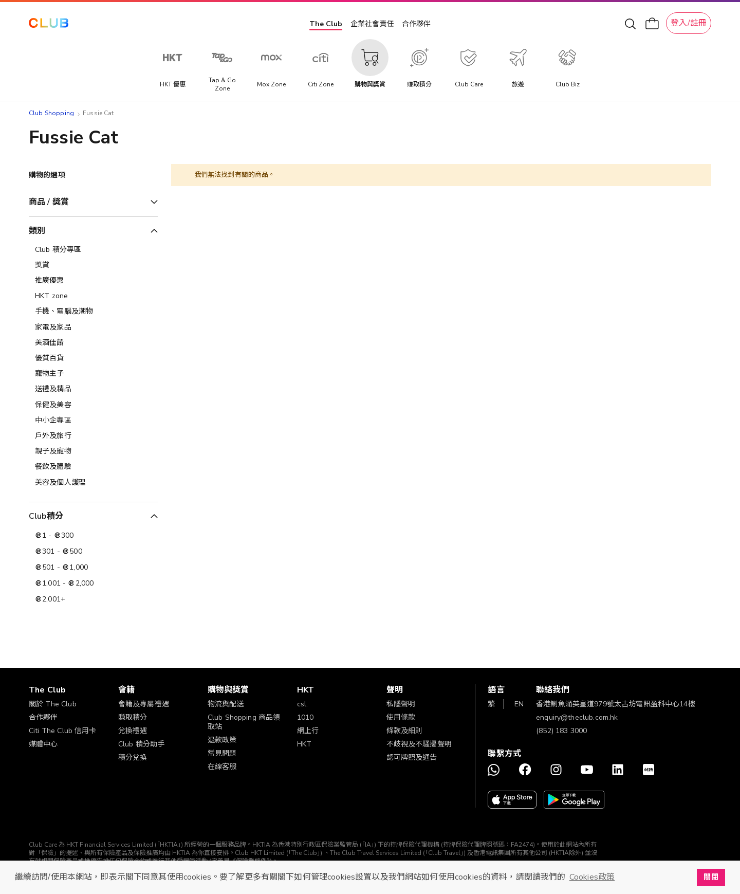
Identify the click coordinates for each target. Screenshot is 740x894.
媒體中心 (43, 744)
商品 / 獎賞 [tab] (49, 202)
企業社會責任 (372, 24)
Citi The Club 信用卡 (63, 731)
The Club (325, 24)
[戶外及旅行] (93, 436)
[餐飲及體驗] (93, 466)
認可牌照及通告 (411, 757)
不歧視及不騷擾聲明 (419, 744)
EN (519, 704)
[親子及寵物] (93, 451)
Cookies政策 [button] (592, 877)
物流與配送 (226, 704)
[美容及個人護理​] (93, 482)
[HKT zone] (93, 296)
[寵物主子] (93, 373)
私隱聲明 (401, 704)
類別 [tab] (37, 230)
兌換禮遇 (132, 731)
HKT (304, 744)
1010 (305, 717)
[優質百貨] (93, 358)
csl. (302, 704)
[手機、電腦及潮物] (93, 311)
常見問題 (222, 753)
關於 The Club (53, 704)
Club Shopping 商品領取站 (244, 722)
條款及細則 (404, 731)
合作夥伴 (416, 24)
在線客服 (222, 767)
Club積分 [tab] (46, 516)
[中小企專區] (93, 420)
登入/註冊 (689, 23)
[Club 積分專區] (93, 249)
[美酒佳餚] (93, 343)
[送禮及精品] (93, 389)
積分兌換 (132, 757)
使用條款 (401, 717)
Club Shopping (51, 113)
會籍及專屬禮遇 (143, 704)
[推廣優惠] (93, 280)
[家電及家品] (93, 327)
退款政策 (222, 740)
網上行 (308, 731)
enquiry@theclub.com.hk (577, 717)
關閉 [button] (711, 877)
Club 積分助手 (141, 744)
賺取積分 (132, 717)
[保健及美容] (93, 405)
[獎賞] (93, 265)
